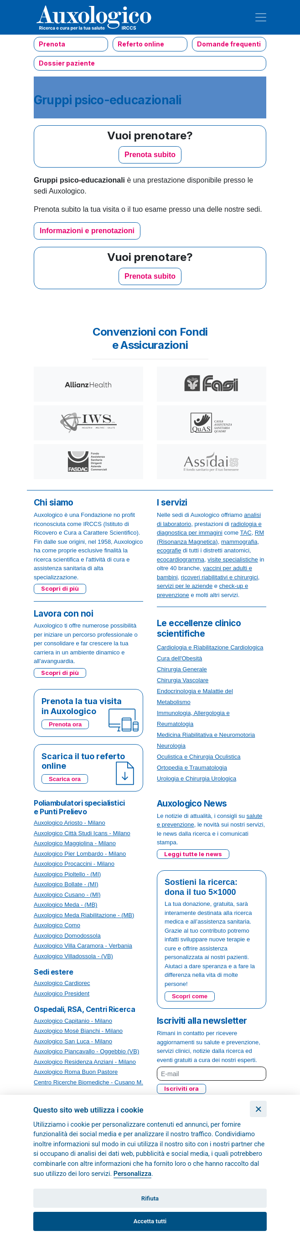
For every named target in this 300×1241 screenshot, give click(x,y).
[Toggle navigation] (260, 17)
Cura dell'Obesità (179, 658)
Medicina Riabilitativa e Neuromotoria (206, 734)
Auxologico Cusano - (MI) (67, 894)
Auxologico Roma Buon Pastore (76, 1071)
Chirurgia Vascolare (182, 680)
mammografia (239, 541)
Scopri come (189, 996)
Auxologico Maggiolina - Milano (75, 843)
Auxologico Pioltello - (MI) (67, 874)
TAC (246, 532)
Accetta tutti (150, 1221)
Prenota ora (65, 724)
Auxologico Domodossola (67, 935)
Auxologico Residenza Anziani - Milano (85, 1061)
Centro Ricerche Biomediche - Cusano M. (88, 1082)
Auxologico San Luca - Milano (73, 1041)
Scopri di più (60, 588)
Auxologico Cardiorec (62, 983)
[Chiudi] (258, 1109)
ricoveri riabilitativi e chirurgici (219, 577)
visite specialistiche (232, 559)
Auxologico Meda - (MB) (65, 904)
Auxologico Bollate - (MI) (66, 884)
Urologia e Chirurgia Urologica (196, 778)
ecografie (169, 550)
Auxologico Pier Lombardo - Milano (80, 853)
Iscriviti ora (181, 1088)
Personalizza (132, 1174)
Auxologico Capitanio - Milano (73, 1020)
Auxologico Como (57, 925)
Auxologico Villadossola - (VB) (73, 956)
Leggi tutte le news (193, 854)
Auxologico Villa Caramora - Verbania (83, 945)
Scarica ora (65, 779)
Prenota (52, 44)
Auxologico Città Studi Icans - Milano (82, 833)
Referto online (141, 44)
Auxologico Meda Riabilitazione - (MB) (84, 915)
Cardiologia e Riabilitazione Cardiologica (210, 647)
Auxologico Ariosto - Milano (69, 822)
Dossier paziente (67, 63)
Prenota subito (150, 154)
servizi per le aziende (184, 585)
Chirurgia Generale (182, 669)
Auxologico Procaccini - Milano (74, 863)
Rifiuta (150, 1198)
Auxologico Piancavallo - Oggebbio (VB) (86, 1051)
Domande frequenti (229, 44)
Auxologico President (61, 993)
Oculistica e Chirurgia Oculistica (199, 756)
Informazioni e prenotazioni (87, 231)
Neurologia (171, 745)
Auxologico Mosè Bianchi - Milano (78, 1030)
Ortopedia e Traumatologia (192, 767)
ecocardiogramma (180, 559)
